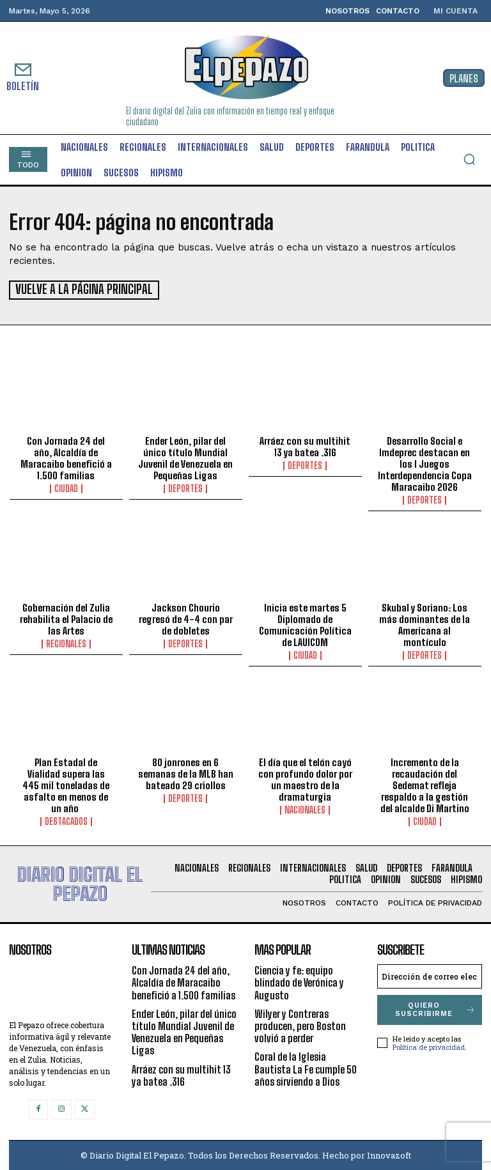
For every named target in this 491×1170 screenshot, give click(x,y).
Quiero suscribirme (435, 1008)
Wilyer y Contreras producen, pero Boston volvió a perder (300, 1024)
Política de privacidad (429, 1046)
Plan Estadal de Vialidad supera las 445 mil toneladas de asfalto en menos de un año (65, 784)
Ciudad (66, 487)
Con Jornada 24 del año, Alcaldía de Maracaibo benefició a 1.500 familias (66, 457)
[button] (469, 159)
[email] (429, 975)
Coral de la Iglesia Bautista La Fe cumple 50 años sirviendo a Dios (305, 1067)
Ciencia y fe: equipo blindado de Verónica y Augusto (299, 981)
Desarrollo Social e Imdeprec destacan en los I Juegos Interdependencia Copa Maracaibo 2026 (425, 462)
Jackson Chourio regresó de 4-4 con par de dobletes (186, 617)
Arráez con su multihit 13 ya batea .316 (305, 445)
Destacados (66, 820)
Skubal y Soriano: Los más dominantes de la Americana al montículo (424, 623)
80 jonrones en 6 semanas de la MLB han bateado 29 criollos (185, 772)
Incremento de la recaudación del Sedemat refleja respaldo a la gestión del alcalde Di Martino (424, 784)
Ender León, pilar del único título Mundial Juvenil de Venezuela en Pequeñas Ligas (185, 457)
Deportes (185, 487)
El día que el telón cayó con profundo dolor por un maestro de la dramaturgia (305, 778)
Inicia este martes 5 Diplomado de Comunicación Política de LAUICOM (305, 623)
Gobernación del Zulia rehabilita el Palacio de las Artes (66, 617)
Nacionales (304, 808)
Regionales (66, 642)
